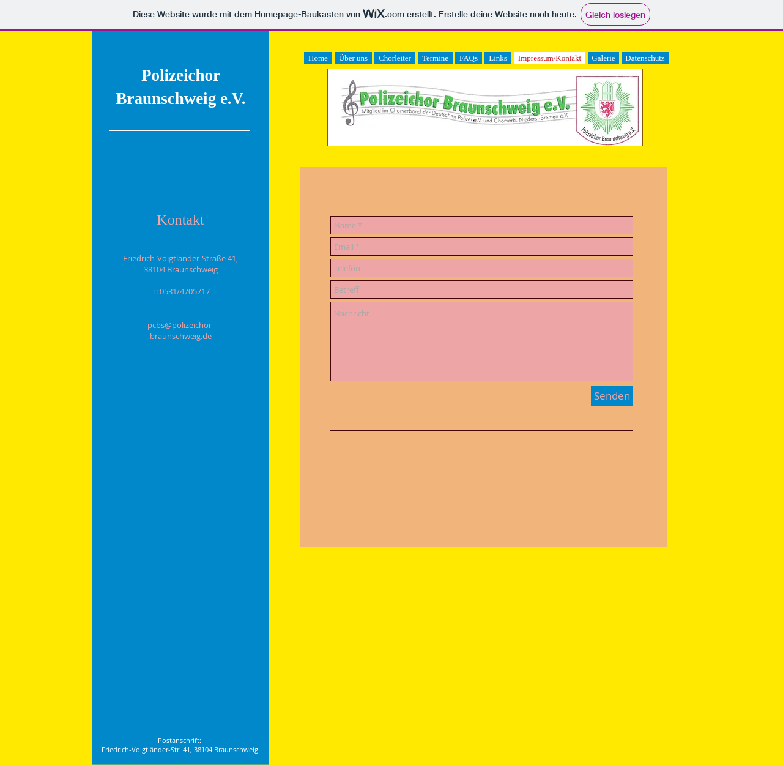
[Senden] (612, 396)
